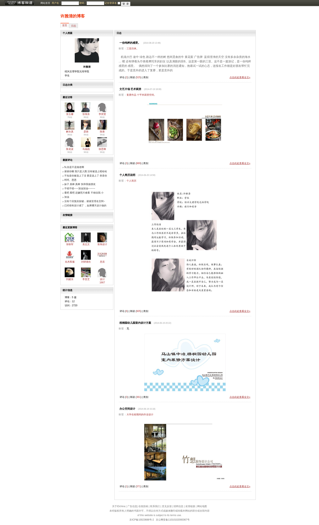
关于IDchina (118, 506)
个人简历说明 (127, 174)
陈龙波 (69, 149)
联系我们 (155, 506)
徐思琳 (102, 149)
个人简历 (131, 180)
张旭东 (86, 114)
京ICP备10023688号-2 (141, 519)
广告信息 (132, 506)
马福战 (86, 149)
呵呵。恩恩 (70, 180)
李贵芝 (86, 279)
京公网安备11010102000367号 (172, 519)
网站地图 (202, 506)
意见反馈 (167, 506)
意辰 (102, 261)
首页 (64, 25)
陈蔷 (102, 131)
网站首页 (45, 3)
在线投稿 (143, 506)
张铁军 (69, 244)
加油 (66, 197)
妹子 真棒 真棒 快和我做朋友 (80, 184)
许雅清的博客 (72, 16)
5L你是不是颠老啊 (74, 167)
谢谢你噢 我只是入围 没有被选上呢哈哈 (85, 171)
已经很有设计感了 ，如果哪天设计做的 (85, 205)
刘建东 (69, 279)
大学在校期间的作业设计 (140, 414)
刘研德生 (86, 261)
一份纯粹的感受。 (130, 42)
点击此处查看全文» (239, 77)
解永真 (69, 131)
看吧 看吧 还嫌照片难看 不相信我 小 (84, 192)
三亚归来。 (133, 48)
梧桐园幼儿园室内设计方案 (135, 322)
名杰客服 (70, 261)
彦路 (86, 131)
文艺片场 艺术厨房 (130, 89)
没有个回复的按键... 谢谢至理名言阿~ (84, 201)
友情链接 (190, 506)
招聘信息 (178, 506)
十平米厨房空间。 (146, 94)
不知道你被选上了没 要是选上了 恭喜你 (85, 175)
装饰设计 (102, 244)
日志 (73, 25)
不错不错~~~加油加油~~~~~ (79, 188)
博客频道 (19, 3)
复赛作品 (131, 94)
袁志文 (86, 244)
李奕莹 (102, 114)
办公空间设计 (127, 408)
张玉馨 (69, 114)
